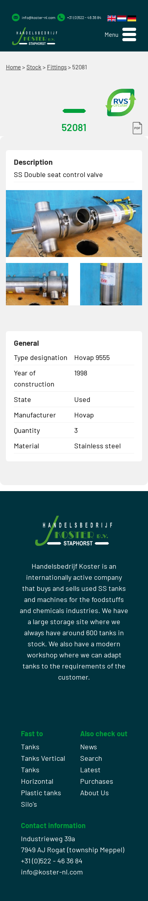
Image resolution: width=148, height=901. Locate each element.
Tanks (30, 746)
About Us (94, 792)
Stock (33, 66)
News (88, 746)
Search (91, 758)
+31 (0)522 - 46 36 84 (84, 17)
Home (13, 66)
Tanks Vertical (43, 758)
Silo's (29, 804)
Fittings (57, 66)
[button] (120, 35)
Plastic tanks (41, 792)
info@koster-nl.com (38, 17)
